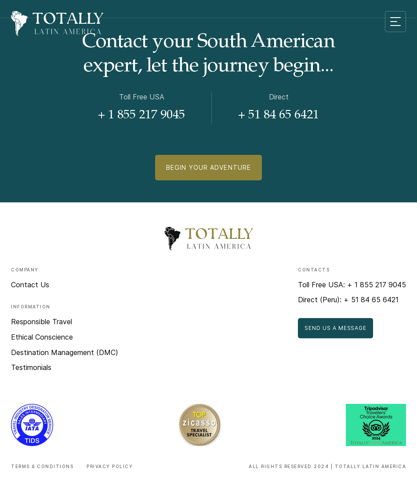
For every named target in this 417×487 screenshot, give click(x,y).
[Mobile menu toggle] (395, 21)
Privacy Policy (110, 466)
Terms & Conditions (42, 466)
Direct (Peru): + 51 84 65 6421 (348, 299)
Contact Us (30, 284)
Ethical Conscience (42, 337)
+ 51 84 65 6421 (278, 116)
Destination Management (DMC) (64, 352)
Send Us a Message (335, 328)
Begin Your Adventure (208, 167)
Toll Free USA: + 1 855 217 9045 (352, 284)
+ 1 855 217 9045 (141, 116)
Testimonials (31, 367)
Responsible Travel (41, 321)
